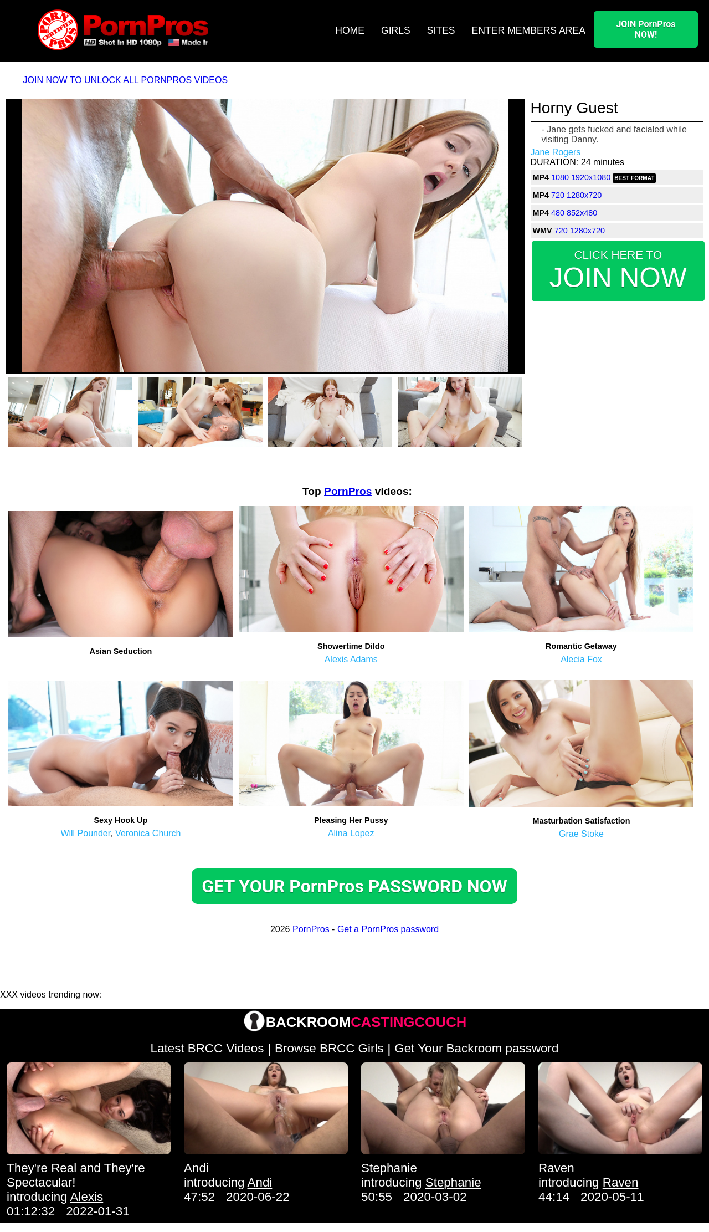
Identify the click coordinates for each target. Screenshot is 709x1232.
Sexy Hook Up (121, 820)
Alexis (87, 1197)
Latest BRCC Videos (207, 1048)
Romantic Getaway (581, 646)
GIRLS (395, 30)
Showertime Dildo (351, 646)
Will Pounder (85, 833)
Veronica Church (148, 833)
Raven (556, 1168)
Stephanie (389, 1168)
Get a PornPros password (388, 929)
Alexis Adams (351, 659)
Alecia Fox (581, 659)
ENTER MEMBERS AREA (528, 30)
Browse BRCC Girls (329, 1048)
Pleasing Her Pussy (351, 820)
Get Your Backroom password (476, 1048)
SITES (441, 30)
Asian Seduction (121, 651)
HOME (349, 30)
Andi (196, 1168)
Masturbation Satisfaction (581, 820)
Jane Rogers (556, 152)
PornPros (348, 491)
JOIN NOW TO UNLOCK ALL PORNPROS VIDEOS (125, 80)
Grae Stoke (581, 834)
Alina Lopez (351, 833)
